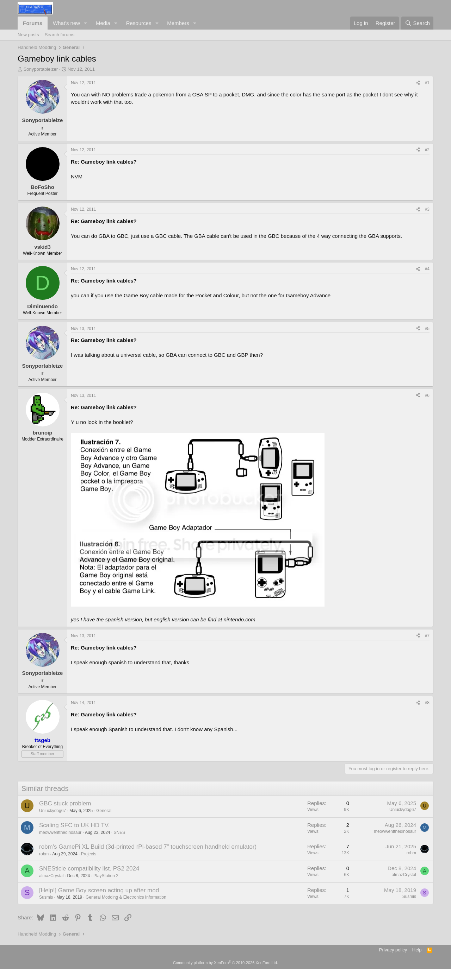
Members (178, 23)
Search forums (60, 34)
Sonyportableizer (41, 69)
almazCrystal (51, 875)
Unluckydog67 (52, 810)
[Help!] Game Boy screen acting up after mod (99, 890)
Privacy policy (393, 949)
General (103, 810)
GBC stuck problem (65, 803)
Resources (139, 23)
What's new (66, 23)
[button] (86, 23)
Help (417, 949)
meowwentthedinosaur (60, 832)
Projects (88, 853)
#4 (427, 268)
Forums (32, 23)
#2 (427, 149)
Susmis (46, 897)
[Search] (417, 23)
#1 (427, 82)
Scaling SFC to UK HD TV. (74, 825)
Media (103, 23)
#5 (427, 328)
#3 (427, 209)
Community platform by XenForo (225, 963)
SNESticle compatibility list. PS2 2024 (89, 868)
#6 (427, 395)
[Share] (417, 83)
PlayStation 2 (105, 875)
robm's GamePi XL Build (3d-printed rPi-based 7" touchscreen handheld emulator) (148, 846)
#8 (427, 702)
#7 (427, 635)
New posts (28, 34)
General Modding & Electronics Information (126, 897)
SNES (119, 832)
